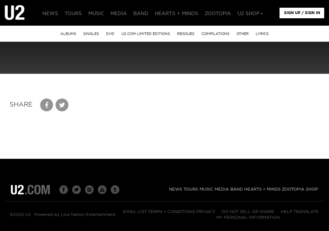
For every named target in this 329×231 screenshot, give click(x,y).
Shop (312, 189)
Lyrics (262, 34)
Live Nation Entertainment (88, 215)
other (242, 34)
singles (91, 34)
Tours (190, 189)
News (175, 189)
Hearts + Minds (262, 189)
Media (222, 189)
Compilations (215, 34)
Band (236, 189)
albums (68, 34)
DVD (110, 34)
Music (206, 189)
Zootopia (293, 189)
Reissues (185, 34)
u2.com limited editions (145, 34)
